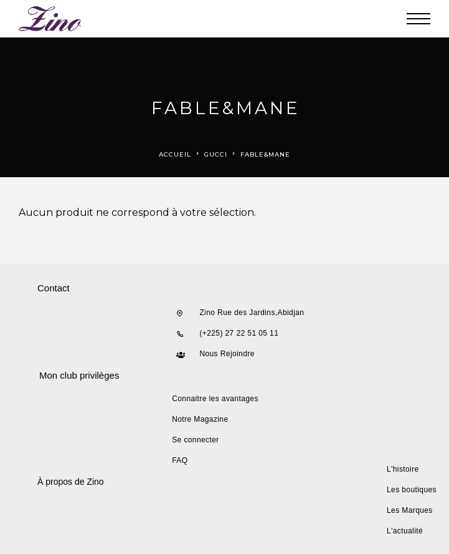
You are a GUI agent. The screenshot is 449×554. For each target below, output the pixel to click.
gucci (215, 154)
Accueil (175, 154)
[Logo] (50, 18)
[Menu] (418, 18)
